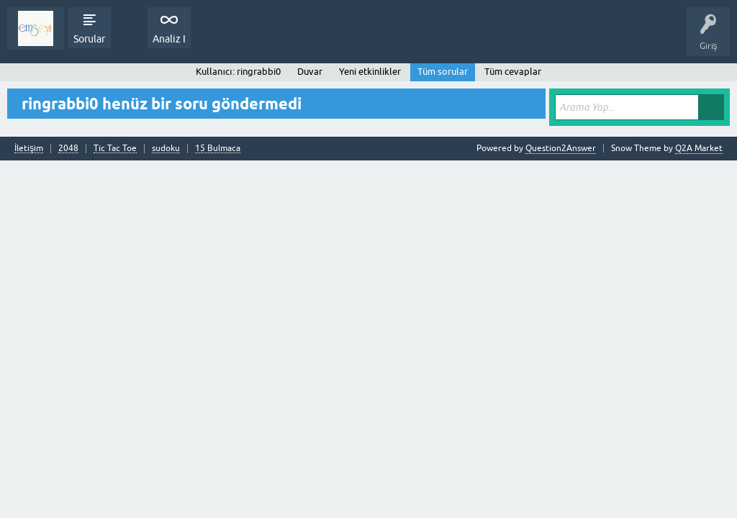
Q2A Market (699, 148)
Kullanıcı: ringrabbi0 (238, 71)
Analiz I (169, 39)
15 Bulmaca (217, 148)
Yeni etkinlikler (370, 71)
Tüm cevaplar (512, 71)
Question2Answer (560, 148)
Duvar (309, 71)
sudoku (166, 148)
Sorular (89, 39)
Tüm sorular (442, 71)
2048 (68, 148)
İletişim (28, 148)
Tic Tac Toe (115, 148)
